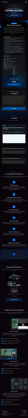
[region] (14, 254)
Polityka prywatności (24, 413)
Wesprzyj (14, 108)
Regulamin (25, 412)
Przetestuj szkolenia (14, 15)
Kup (14, 84)
